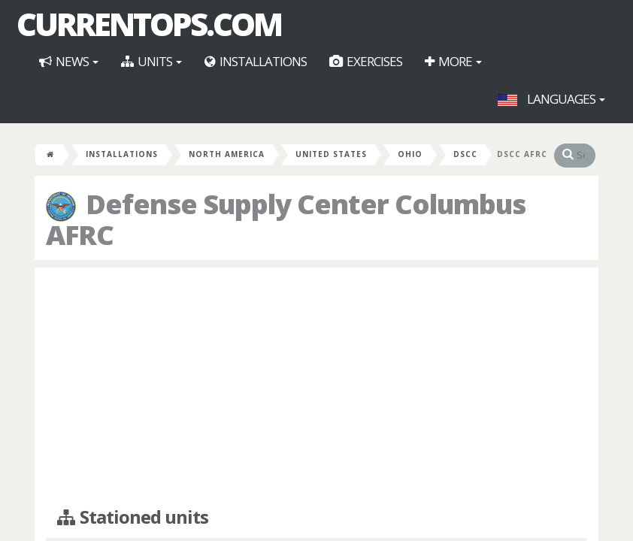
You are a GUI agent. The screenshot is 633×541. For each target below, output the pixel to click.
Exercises (365, 61)
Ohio (410, 154)
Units (151, 61)
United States (331, 154)
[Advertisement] (316, 388)
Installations (255, 61)
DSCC (465, 154)
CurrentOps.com (149, 24)
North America (227, 154)
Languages (551, 98)
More (453, 61)
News (68, 61)
